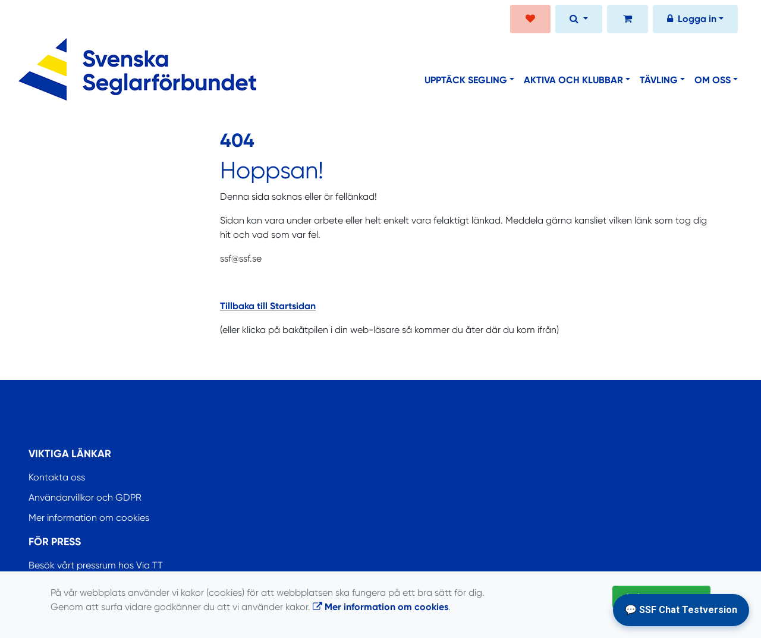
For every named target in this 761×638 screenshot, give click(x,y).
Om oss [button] (712, 80)
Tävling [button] (659, 80)
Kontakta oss (57, 477)
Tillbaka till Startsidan (268, 306)
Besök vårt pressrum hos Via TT (96, 565)
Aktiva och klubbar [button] (573, 80)
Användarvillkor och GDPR (85, 497)
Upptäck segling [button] (465, 80)
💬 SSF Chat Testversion (681, 609)
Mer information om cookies (89, 517)
